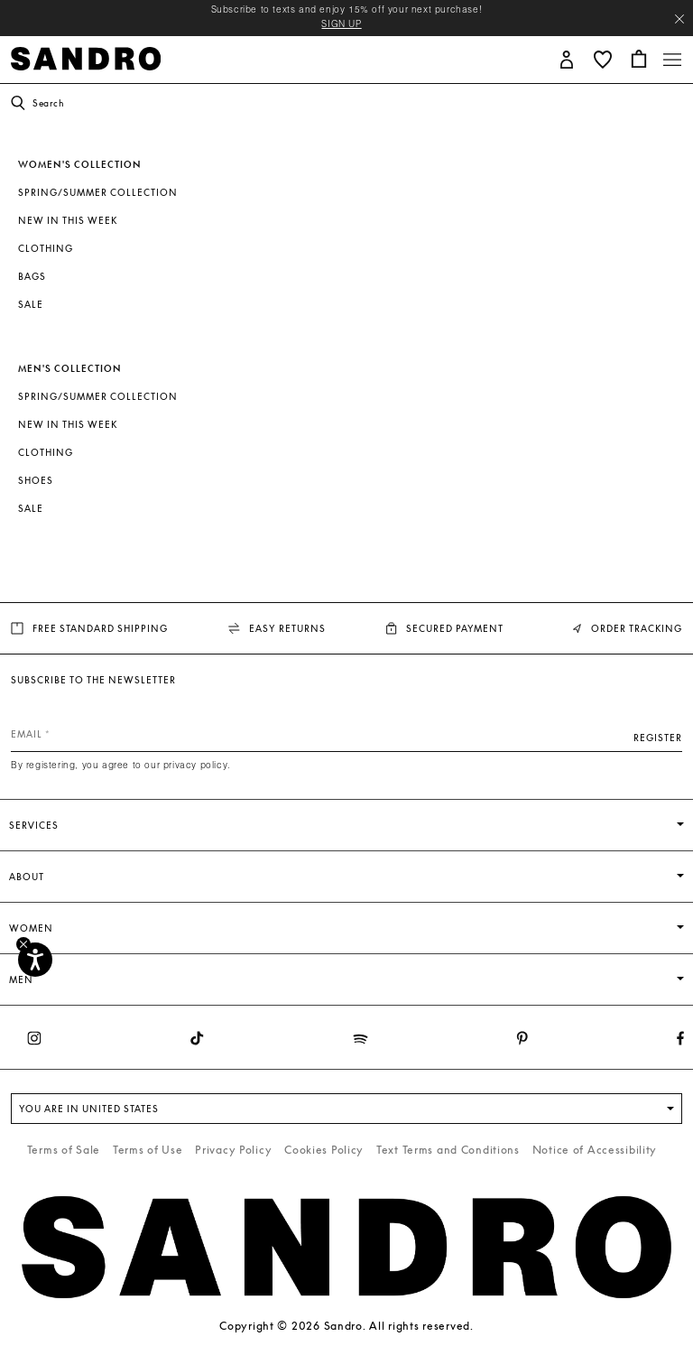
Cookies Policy (324, 1149)
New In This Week (67, 220)
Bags (32, 276)
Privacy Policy (233, 1149)
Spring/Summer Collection (98, 192)
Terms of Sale (63, 1149)
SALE (30, 304)
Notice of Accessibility (595, 1149)
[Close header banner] (679, 19)
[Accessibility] (35, 959)
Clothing (45, 248)
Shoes (35, 480)
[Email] (346, 734)
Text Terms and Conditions (448, 1149)
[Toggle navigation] (672, 60)
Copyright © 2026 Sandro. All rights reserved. (346, 1325)
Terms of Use (148, 1149)
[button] (567, 58)
